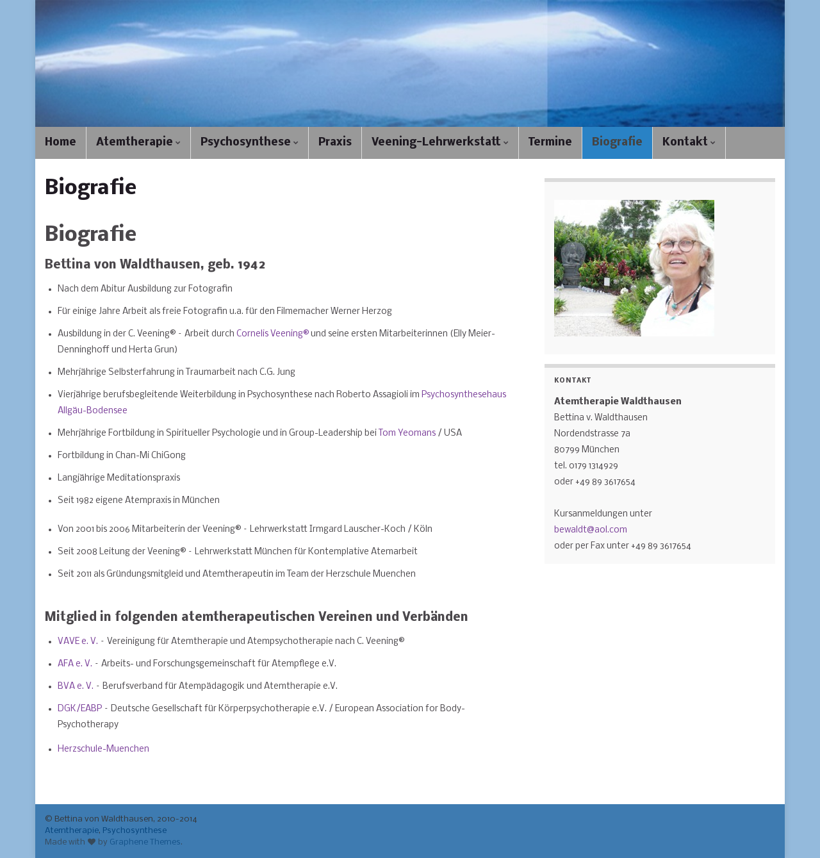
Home (60, 142)
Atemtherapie (138, 142)
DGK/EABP (81, 709)
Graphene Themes (145, 842)
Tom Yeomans (408, 433)
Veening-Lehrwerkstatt (440, 142)
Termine (550, 142)
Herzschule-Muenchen (103, 749)
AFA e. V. (75, 664)
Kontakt (689, 142)
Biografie (617, 142)
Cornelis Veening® (272, 334)
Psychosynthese (250, 142)
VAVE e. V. (78, 642)
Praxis (335, 142)
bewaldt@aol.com (590, 530)
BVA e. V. (76, 686)
